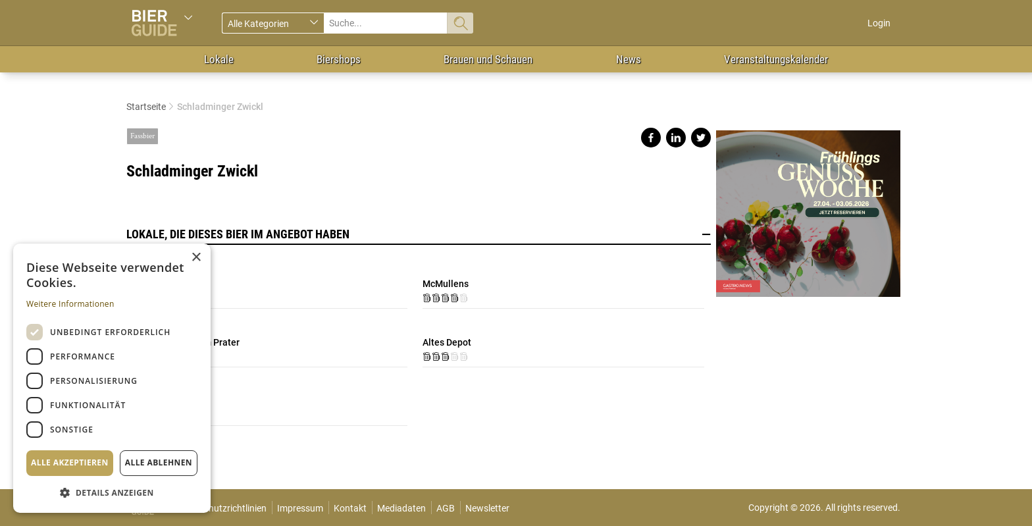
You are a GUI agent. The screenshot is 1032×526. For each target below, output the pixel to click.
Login (878, 23)
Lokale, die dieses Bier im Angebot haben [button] (418, 234)
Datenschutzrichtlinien (221, 508)
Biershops (339, 59)
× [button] (196, 258)
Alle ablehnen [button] (158, 462)
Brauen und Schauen (488, 59)
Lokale (219, 59)
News (628, 59)
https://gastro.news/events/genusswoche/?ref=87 (808, 208)
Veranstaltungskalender (776, 59)
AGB (445, 508)
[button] (111, 492)
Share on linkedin (676, 137)
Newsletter (487, 508)
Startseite (146, 106)
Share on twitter (701, 137)
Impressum (300, 508)
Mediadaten (401, 508)
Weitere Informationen (70, 303)
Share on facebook (651, 137)
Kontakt (350, 508)
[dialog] (112, 378)
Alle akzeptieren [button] (70, 462)
